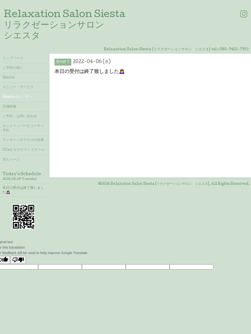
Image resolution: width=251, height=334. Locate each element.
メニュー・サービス (18, 87)
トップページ (12, 58)
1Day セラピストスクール (23, 150)
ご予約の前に (12, 68)
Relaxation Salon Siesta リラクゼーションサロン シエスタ (64, 25)
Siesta (8, 78)
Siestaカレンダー (17, 97)
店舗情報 (9, 107)
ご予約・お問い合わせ (19, 117)
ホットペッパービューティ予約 (23, 128)
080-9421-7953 (234, 49)
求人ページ (11, 160)
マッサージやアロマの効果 (23, 140)
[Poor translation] (18, 260)
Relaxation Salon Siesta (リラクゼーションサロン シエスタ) (160, 184)
